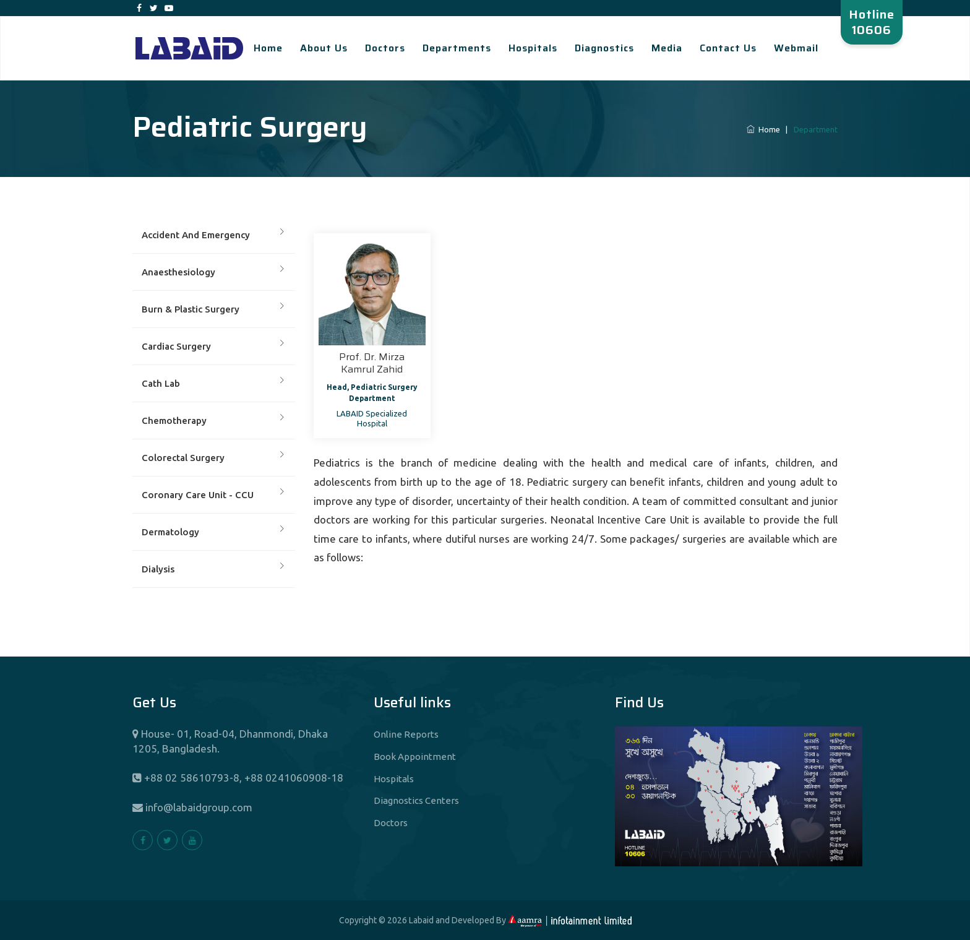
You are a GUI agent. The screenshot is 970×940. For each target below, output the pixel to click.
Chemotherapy (174, 420)
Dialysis (158, 569)
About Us (324, 48)
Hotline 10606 (872, 22)
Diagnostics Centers (416, 800)
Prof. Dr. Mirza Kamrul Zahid (372, 363)
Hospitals (533, 48)
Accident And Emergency (196, 235)
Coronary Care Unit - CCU (198, 494)
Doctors (385, 48)
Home (268, 48)
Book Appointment (415, 756)
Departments (457, 48)
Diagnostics (604, 48)
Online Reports (406, 734)
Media (666, 48)
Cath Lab (161, 383)
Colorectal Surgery (183, 457)
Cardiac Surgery (176, 346)
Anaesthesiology (178, 272)
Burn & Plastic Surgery (190, 309)
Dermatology (170, 532)
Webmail (796, 48)
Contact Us (728, 48)
